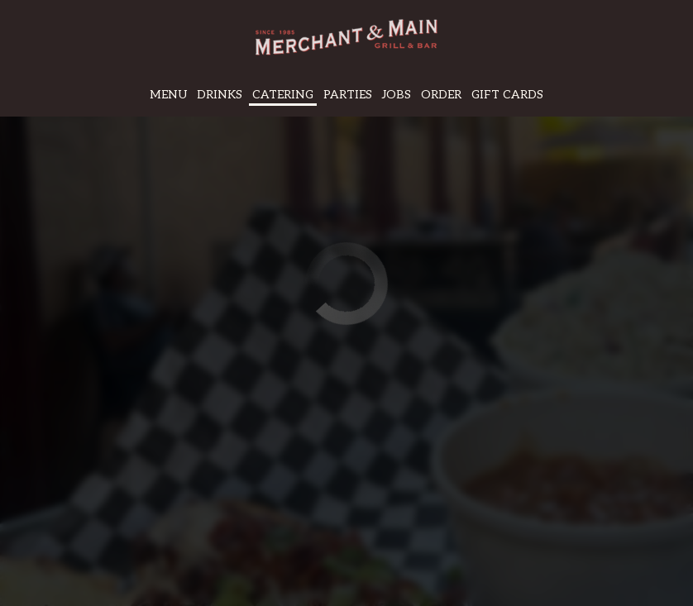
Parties (347, 95)
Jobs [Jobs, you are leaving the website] (396, 95)
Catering (282, 95)
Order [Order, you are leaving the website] (441, 95)
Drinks (219, 95)
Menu (168, 95)
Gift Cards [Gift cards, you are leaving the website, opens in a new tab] (507, 95)
